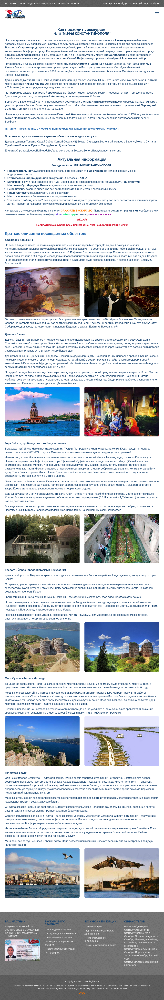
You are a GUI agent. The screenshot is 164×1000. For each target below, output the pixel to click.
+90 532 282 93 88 (70, 3)
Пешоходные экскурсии (58, 929)
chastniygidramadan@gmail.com (39, 3)
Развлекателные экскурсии (60, 949)
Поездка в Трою (94, 927)
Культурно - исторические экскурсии (59, 943)
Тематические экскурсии (59, 937)
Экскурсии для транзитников (61, 933)
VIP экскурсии (53, 953)
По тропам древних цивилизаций (95, 939)
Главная (12, 3)
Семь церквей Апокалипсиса (101, 945)
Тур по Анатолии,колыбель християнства (99, 932)
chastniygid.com (91, 981)
